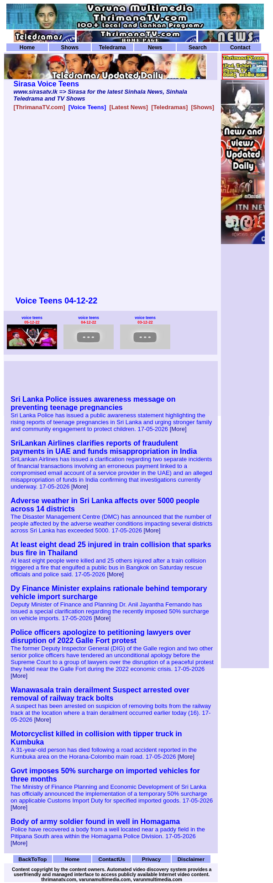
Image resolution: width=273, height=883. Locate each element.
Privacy (151, 859)
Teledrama (112, 47)
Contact (240, 47)
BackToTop (32, 859)
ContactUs (111, 859)
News (155, 47)
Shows (70, 47)
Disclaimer (191, 859)
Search (198, 47)
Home (27, 47)
